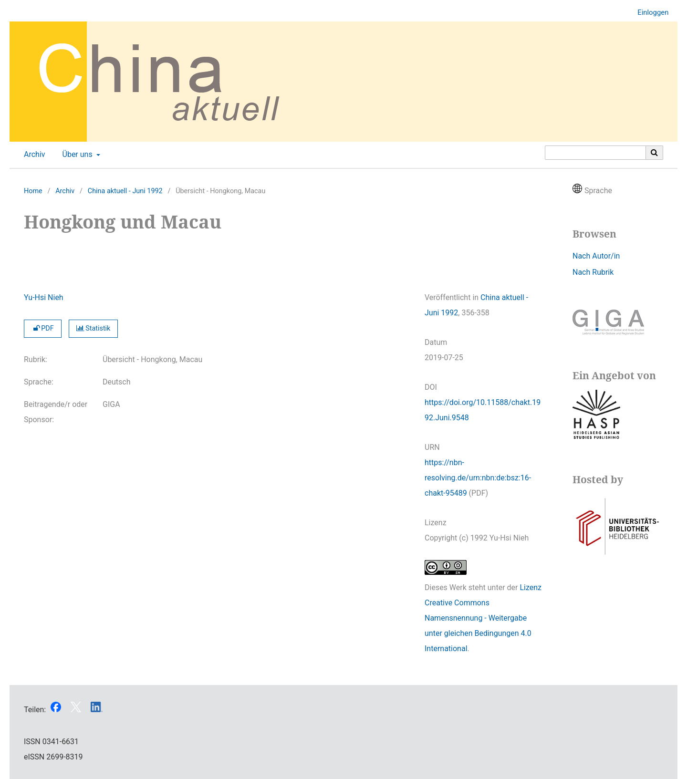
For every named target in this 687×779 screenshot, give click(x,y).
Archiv (32, 154)
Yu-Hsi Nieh (43, 297)
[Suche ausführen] (654, 152)
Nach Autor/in (596, 255)
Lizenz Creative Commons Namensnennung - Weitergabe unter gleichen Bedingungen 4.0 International (483, 618)
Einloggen (649, 12)
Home (33, 191)
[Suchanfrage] (595, 152)
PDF (42, 328)
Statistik (93, 328)
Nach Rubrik (593, 272)
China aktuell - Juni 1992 (125, 191)
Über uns (76, 154)
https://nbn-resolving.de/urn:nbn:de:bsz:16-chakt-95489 (478, 478)
